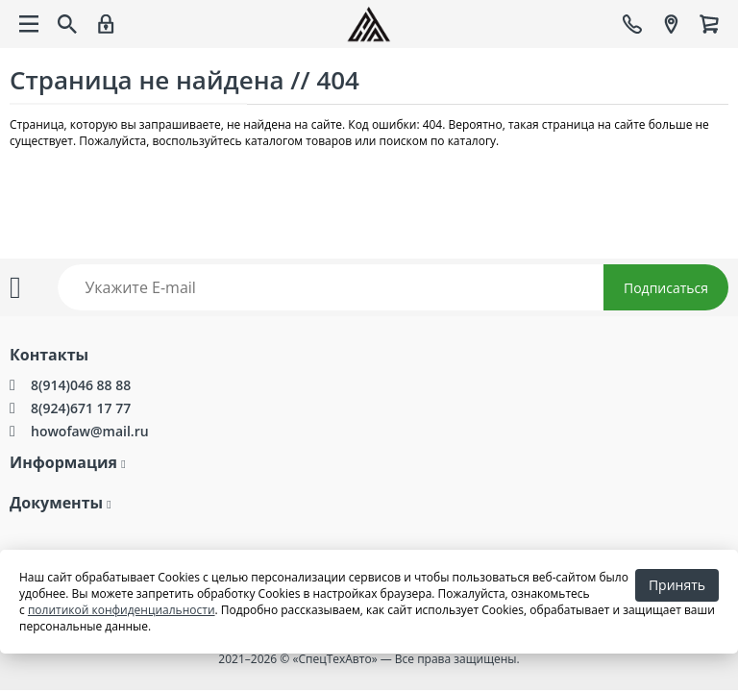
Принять (677, 585)
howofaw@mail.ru (90, 431)
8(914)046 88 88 (81, 385)
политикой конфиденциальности (121, 610)
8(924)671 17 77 (81, 408)
